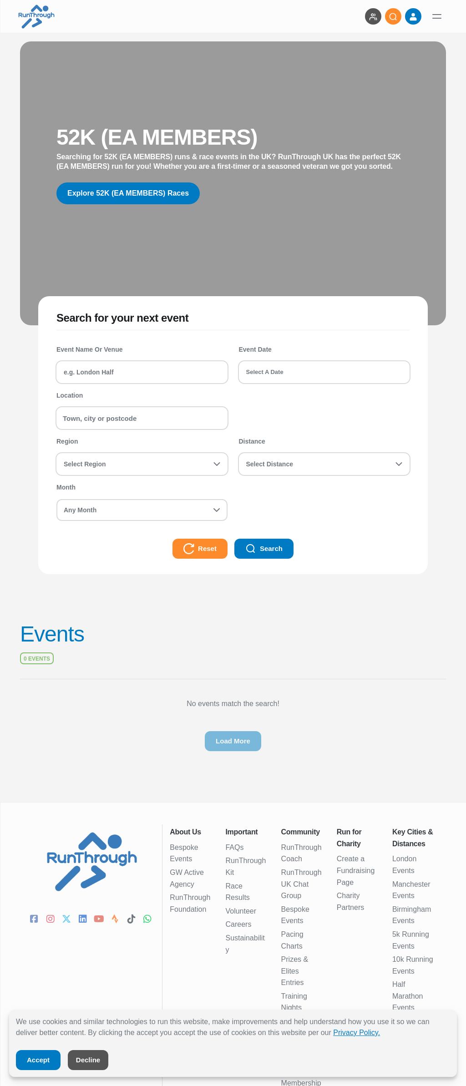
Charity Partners (350, 901)
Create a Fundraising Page (356, 870)
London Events (404, 864)
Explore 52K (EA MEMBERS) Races (128, 193)
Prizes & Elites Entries (295, 970)
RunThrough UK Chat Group (301, 884)
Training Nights (294, 1002)
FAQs (234, 847)
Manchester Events (411, 890)
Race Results (237, 892)
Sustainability (244, 944)
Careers (238, 924)
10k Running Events (412, 965)
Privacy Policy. (356, 1032)
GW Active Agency (187, 878)
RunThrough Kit (245, 866)
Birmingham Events (411, 915)
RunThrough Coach (301, 853)
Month (66, 487)
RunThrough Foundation (190, 903)
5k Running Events (410, 940)
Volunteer (240, 911)
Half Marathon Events (407, 995)
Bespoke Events (184, 853)
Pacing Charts (292, 940)
